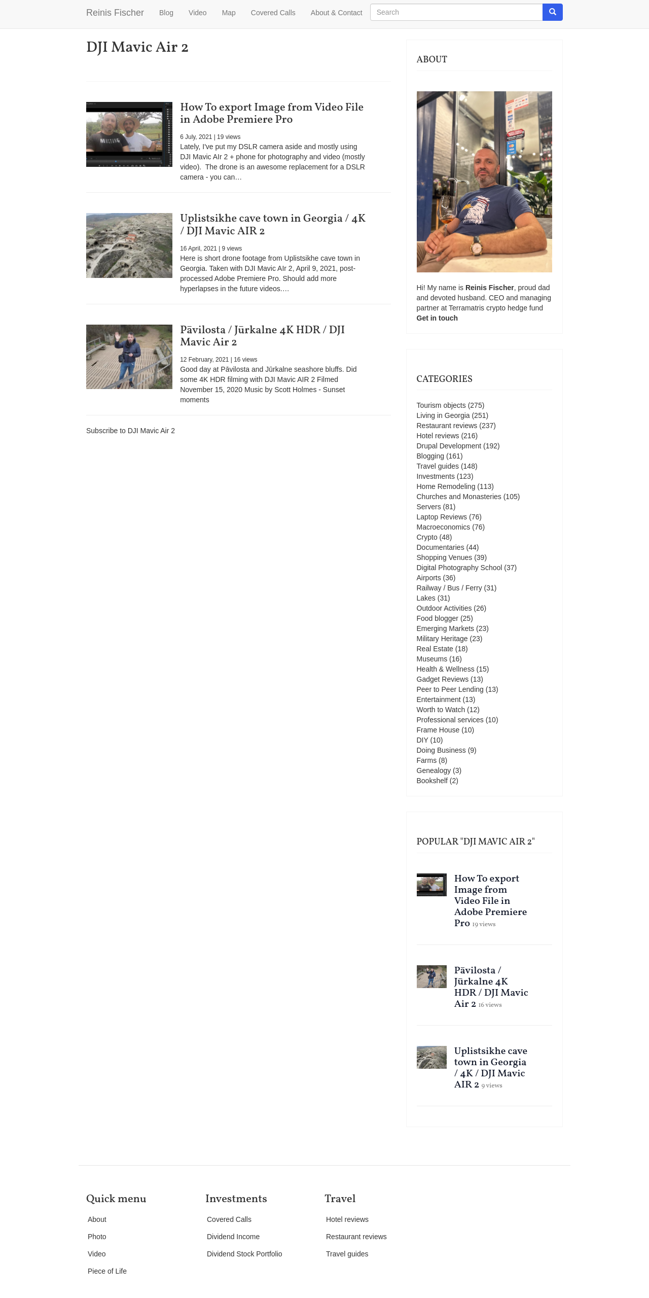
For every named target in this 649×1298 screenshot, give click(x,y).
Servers (429, 507)
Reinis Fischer (115, 13)
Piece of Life (107, 1271)
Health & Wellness (446, 669)
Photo (97, 1237)
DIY (422, 740)
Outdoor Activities (444, 608)
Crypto (427, 537)
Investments (436, 476)
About (97, 1219)
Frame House (438, 730)
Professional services (450, 720)
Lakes (426, 598)
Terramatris (467, 308)
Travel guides (438, 466)
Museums (432, 659)
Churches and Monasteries (459, 497)
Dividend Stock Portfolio (244, 1254)
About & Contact (337, 13)
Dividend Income (233, 1237)
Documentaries (440, 547)
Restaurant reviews (447, 426)
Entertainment (439, 699)
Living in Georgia (443, 415)
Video (198, 13)
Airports (429, 578)
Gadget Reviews (443, 679)
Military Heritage (442, 639)
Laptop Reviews (442, 517)
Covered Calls (273, 13)
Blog (166, 13)
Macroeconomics (444, 527)
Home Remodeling (446, 486)
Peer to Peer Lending (450, 689)
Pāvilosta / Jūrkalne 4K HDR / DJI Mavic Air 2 (262, 336)
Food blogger (438, 618)
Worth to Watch (441, 710)
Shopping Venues (445, 557)
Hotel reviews (438, 436)
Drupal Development (449, 446)
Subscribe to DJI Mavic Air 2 (130, 431)
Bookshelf (432, 781)
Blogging (431, 456)
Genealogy (434, 770)
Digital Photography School (459, 568)
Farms (427, 760)
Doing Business (441, 750)
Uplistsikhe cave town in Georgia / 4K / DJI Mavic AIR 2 (273, 225)
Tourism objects (441, 405)
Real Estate (435, 649)
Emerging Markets (446, 628)
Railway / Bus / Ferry (449, 588)
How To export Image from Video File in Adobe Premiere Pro (272, 114)
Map (229, 13)
